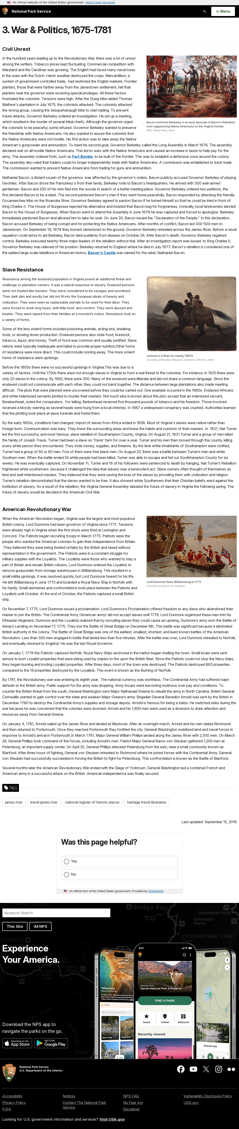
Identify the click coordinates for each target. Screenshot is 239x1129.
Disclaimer (131, 1109)
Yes (74, 861)
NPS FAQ (131, 1096)
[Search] (56, 912)
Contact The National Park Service (84, 1105)
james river (14, 802)
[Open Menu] (223, 11)
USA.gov (191, 1102)
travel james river (43, 802)
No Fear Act (133, 1102)
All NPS (40, 926)
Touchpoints (155, 891)
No (73, 874)
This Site (15, 926)
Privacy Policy (14, 1102)
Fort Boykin (82, 156)
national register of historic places (92, 802)
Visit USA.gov (112, 1119)
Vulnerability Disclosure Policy (208, 1096)
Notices (69, 1096)
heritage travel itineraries (146, 802)
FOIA (6, 1109)
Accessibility (12, 1096)
